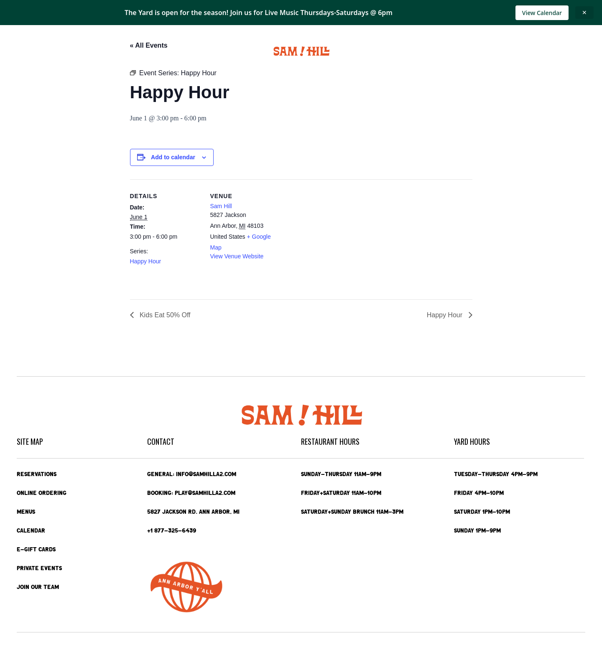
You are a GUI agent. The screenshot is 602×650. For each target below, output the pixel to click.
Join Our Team (38, 587)
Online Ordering (70, 51)
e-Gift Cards (488, 51)
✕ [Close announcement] (584, 12)
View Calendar (542, 13)
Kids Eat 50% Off (164, 315)
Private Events (432, 51)
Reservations (36, 474)
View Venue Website (237, 256)
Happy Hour (145, 261)
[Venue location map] (335, 237)
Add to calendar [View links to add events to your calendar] (173, 157)
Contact (537, 51)
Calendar (155, 51)
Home (26, 51)
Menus (118, 51)
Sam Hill (221, 206)
